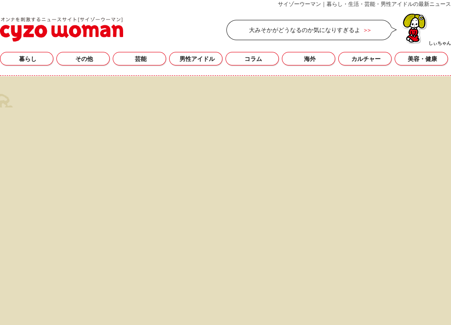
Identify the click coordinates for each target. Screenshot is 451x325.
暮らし (28, 59)
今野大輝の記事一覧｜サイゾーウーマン (61, 29)
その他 (84, 59)
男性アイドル (197, 59)
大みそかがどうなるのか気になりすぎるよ (304, 30)
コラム (253, 59)
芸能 (141, 59)
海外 (310, 59)
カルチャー (366, 59)
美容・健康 (422, 59)
